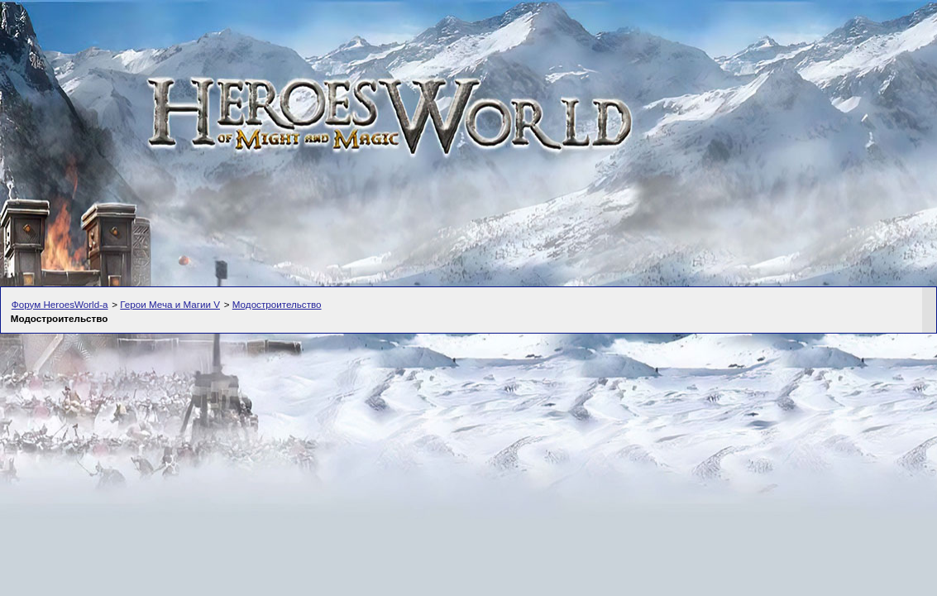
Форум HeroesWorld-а (60, 304)
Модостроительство (277, 304)
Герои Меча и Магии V (170, 304)
